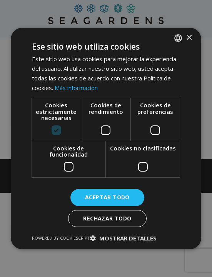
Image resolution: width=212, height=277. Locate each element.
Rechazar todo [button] (107, 218)
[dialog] (106, 138)
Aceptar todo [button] (107, 197)
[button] (123, 238)
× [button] (189, 38)
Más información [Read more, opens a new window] (76, 88)
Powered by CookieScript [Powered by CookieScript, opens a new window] (61, 238)
